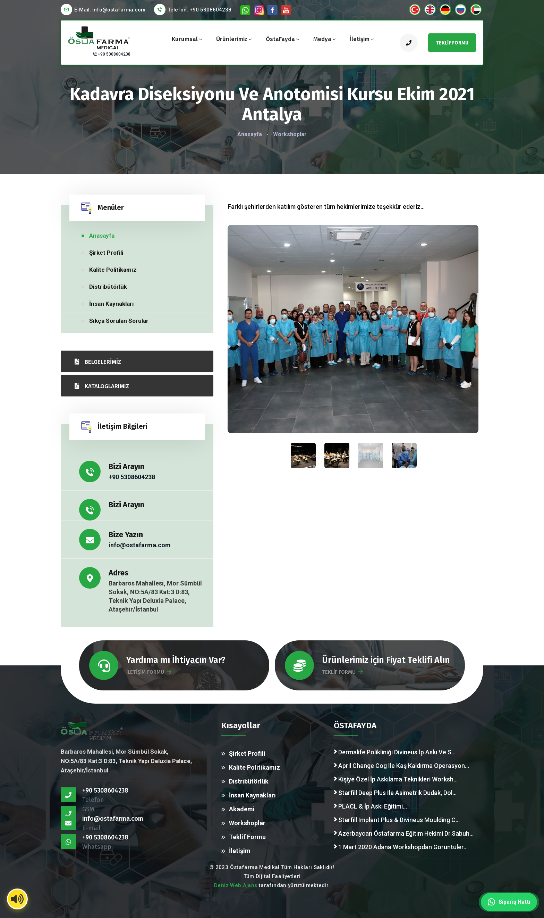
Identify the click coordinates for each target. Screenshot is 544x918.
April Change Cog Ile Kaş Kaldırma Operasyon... (401, 765)
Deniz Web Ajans (235, 885)
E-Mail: (109, 10)
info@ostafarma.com (140, 545)
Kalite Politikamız (113, 269)
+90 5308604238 (114, 54)
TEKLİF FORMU (342, 672)
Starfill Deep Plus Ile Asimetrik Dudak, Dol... (395, 792)
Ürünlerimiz (231, 39)
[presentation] (370, 455)
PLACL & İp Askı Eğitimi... (370, 806)
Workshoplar (247, 823)
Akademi (242, 809)
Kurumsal (185, 39)
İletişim (359, 39)
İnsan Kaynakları (111, 303)
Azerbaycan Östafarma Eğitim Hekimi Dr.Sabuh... (404, 833)
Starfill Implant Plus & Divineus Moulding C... (397, 819)
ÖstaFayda (280, 39)
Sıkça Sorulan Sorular (118, 320)
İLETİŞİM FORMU (148, 672)
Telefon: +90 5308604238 (199, 10)
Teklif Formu (247, 837)
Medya (322, 39)
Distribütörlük (108, 286)
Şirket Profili (106, 252)
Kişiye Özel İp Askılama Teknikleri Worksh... (396, 779)
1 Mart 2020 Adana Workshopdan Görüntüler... (401, 847)
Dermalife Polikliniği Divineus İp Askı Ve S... (395, 752)
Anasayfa (249, 134)
